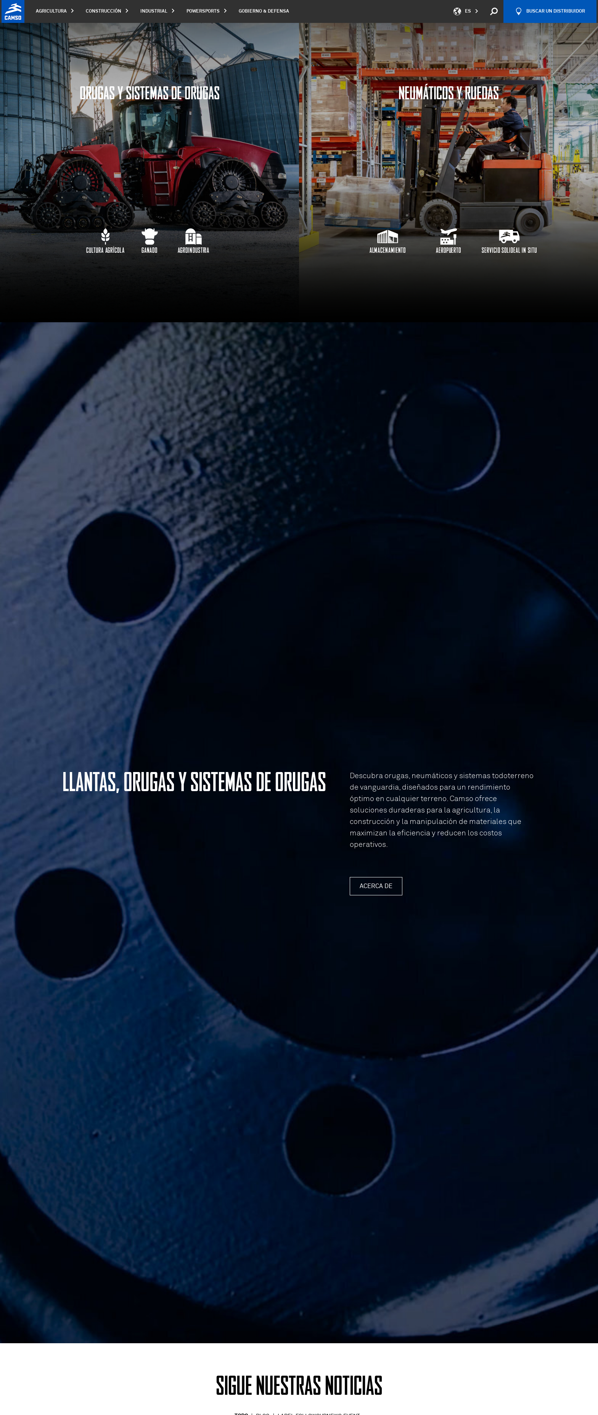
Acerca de (376, 886)
